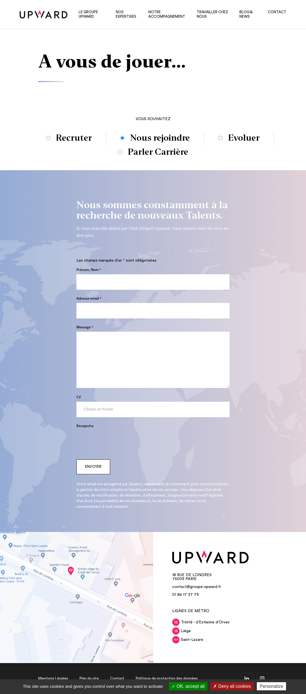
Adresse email (89, 298)
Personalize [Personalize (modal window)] (271, 686)
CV (78, 397)
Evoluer (244, 137)
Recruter (74, 137)
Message (85, 327)
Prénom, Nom (88, 269)
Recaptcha (85, 425)
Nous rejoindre (160, 138)
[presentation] (119, 441)
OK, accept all (188, 686)
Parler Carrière (158, 152)
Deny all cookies (232, 686)
